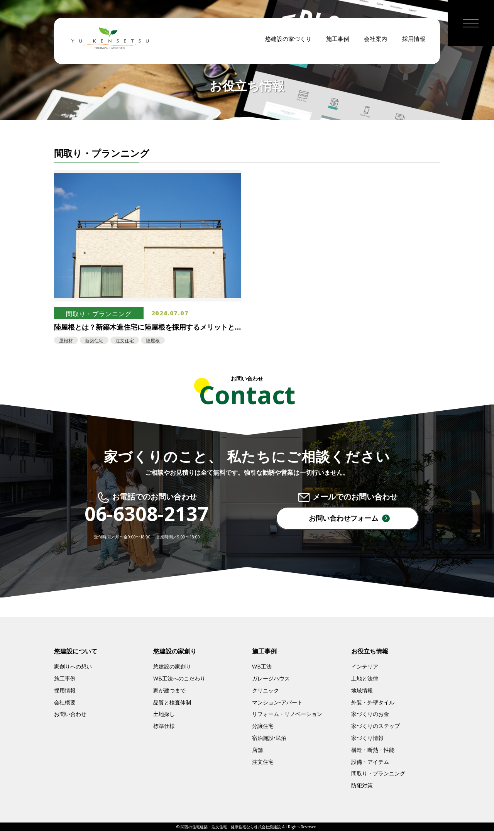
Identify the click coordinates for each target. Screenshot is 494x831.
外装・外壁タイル (372, 702)
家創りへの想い (73, 666)
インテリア (364, 666)
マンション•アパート (277, 702)
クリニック (265, 690)
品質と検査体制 (172, 702)
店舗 (257, 749)
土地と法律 (364, 678)
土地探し (164, 714)
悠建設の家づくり (288, 42)
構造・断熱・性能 (372, 749)
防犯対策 (362, 785)
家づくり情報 (367, 737)
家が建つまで (169, 690)
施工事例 (337, 42)
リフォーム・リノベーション (287, 714)
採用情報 (413, 42)
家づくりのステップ (375, 725)
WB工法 (262, 666)
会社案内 (375, 42)
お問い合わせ (70, 714)
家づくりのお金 (370, 714)
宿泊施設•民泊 (269, 737)
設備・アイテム (370, 761)
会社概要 (65, 702)
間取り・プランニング (378, 773)
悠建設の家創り (172, 666)
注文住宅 (263, 761)
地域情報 (362, 690)
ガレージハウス (271, 678)
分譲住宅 (263, 725)
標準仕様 (164, 725)
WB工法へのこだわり (179, 678)
